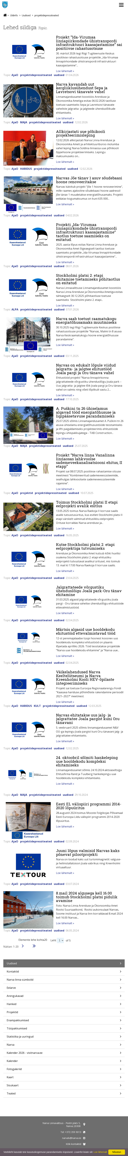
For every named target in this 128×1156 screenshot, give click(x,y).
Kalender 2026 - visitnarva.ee (64, 1054)
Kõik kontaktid (73, 1144)
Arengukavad (64, 997)
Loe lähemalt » (65, 71)
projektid (26, 493)
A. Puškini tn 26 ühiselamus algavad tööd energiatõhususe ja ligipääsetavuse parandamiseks (86, 412)
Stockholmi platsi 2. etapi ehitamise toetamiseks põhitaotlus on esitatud (88, 279)
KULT (37, 706)
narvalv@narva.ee (71, 1138)
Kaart (64, 1078)
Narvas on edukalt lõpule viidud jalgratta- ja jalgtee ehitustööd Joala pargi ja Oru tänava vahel (86, 369)
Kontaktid (64, 972)
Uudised (26, 15)
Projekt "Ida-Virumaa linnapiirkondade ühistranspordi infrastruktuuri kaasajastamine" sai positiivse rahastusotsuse (89, 43)
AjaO (15, 75)
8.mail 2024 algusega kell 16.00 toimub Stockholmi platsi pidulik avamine (87, 897)
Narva (64, 1046)
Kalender (64, 1062)
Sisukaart (64, 1086)
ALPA (15, 309)
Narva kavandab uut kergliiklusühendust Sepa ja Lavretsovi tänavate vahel (82, 88)
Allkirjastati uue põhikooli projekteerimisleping (80, 133)
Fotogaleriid (64, 1070)
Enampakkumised (64, 1021)
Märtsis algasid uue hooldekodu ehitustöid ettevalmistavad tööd (86, 631)
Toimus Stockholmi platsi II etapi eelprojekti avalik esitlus (87, 504)
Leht (53, 940)
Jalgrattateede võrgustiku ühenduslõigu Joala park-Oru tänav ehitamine (89, 591)
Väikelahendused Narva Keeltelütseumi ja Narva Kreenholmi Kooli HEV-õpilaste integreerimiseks (85, 677)
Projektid (64, 1013)
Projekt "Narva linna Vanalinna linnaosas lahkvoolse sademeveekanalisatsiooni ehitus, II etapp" (89, 460)
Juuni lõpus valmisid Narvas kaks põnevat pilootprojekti (88, 852)
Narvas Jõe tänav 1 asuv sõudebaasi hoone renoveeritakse (89, 179)
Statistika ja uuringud (64, 1038)
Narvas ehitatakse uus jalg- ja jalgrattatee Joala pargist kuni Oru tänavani (88, 718)
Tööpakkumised (64, 1029)
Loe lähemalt (100, 1152)
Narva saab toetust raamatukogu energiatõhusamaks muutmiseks (86, 320)
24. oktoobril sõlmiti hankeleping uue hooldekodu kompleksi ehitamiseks (87, 761)
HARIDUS (26, 169)
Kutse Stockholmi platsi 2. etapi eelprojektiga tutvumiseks (85, 546)
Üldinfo (14, 15)
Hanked (64, 1005)
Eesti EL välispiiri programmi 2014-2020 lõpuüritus (88, 805)
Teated (64, 1094)
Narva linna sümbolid (64, 981)
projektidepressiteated (46, 15)
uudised (59, 75)
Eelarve (64, 989)
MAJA (23, 122)
